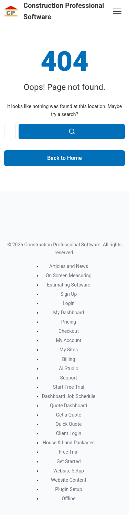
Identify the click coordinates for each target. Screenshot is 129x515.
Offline (68, 498)
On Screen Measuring (69, 275)
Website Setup (68, 470)
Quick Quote (68, 424)
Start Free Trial (68, 387)
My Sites (69, 349)
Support (68, 378)
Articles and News (68, 266)
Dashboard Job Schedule (68, 396)
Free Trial (68, 452)
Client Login (69, 433)
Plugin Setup (68, 489)
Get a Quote (68, 415)
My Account (68, 340)
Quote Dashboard (68, 405)
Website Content (68, 480)
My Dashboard (68, 312)
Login (69, 303)
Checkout (68, 331)
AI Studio (68, 368)
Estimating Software (68, 285)
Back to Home (64, 158)
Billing (68, 359)
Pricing (68, 322)
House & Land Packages (69, 442)
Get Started (68, 461)
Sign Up (69, 294)
